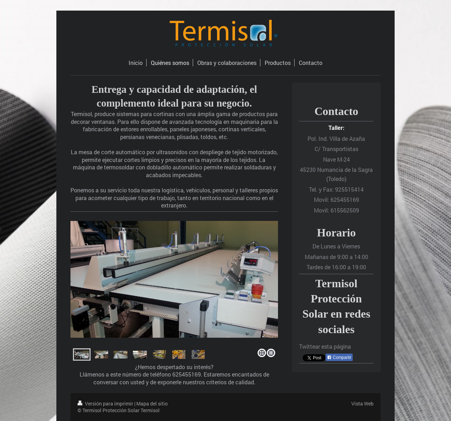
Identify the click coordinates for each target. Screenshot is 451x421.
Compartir (339, 357)
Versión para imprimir (106, 403)
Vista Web (362, 403)
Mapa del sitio (152, 403)
